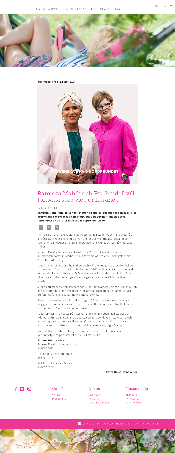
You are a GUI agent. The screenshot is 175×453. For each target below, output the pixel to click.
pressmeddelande (47, 81)
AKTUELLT (89, 8)
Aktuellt (58, 389)
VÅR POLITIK (55, 8)
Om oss (94, 389)
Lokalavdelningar (99, 402)
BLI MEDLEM (73, 8)
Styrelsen (94, 394)
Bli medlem (132, 394)
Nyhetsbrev (132, 398)
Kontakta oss (133, 402)
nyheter (63, 81)
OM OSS (41, 8)
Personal (93, 398)
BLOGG (115, 8)
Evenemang (59, 398)
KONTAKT (103, 8)
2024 (72, 81)
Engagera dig (136, 389)
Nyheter (57, 394)
